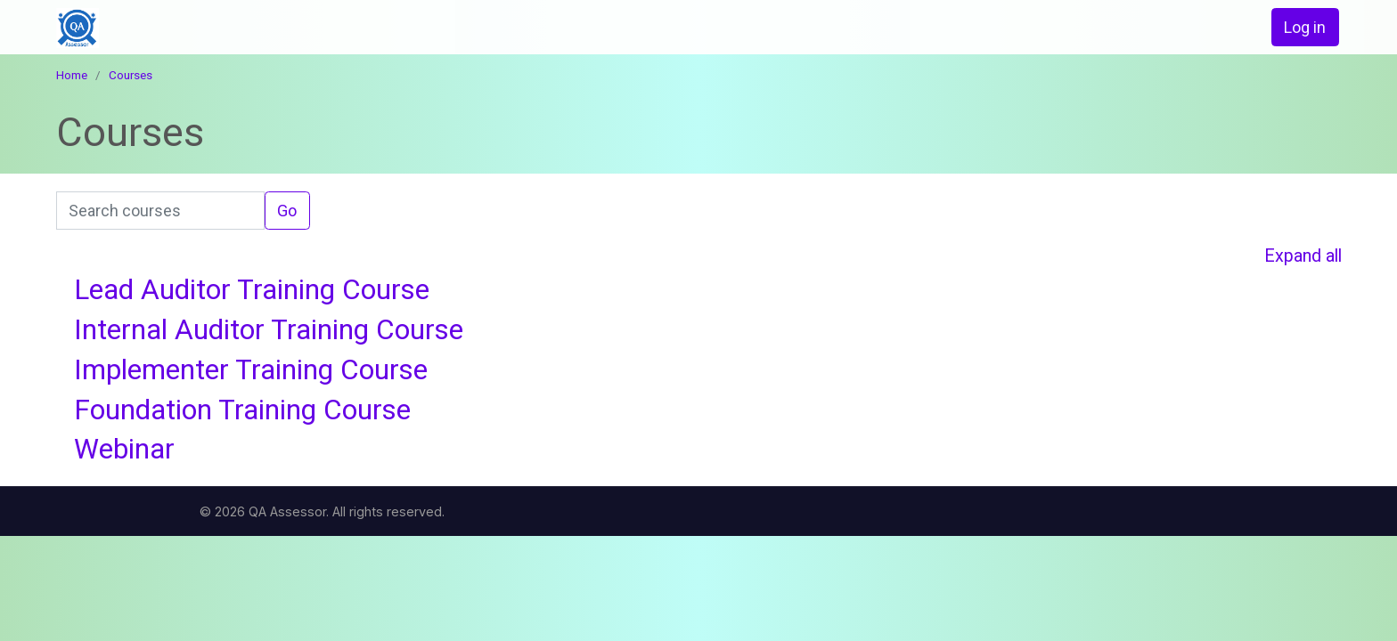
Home (71, 75)
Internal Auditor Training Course (268, 329)
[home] (185, 28)
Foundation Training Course (242, 410)
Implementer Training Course (251, 369)
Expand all (1303, 256)
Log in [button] (1305, 27)
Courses (130, 75)
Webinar (124, 449)
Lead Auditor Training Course (251, 289)
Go (287, 210)
